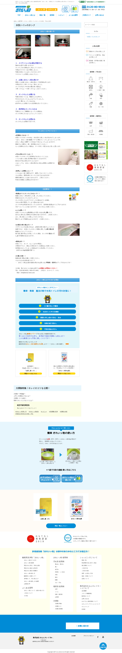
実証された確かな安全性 (31, 568)
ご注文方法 (85, 568)
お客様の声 (27, 584)
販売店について (86, 596)
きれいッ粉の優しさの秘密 (31, 581)
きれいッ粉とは (30, 15)
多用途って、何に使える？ (31, 578)
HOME (83, 609)
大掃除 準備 (58, 603)
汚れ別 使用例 (58, 561)
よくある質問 (73, 15)
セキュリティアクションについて (91, 604)
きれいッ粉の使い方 (29, 573)
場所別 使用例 (58, 586)
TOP (19, 15)
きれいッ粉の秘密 (29, 563)
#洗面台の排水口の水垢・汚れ (24, 414)
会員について (85, 578)
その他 (26, 595)
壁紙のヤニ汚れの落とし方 (97, 51)
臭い (101, 79)
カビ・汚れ (101, 104)
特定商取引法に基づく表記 (89, 563)
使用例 (52, 15)
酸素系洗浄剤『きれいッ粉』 (33, 557)
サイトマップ (85, 606)
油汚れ (91, 88)
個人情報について (87, 565)
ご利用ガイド (86, 15)
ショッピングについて (88, 557)
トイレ (25, 21)
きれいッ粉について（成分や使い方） (34, 590)
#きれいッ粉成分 (34, 411)
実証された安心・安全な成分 (32, 565)
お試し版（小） (45, 507)
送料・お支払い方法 (87, 573)
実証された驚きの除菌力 (31, 570)
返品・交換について (87, 576)
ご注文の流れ (85, 570)
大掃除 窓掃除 (59, 608)
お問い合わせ (99, 15)
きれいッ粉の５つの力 (30, 560)
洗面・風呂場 (90, 132)
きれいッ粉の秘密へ (57, 344)
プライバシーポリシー (89, 635)
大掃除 (56, 601)
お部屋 (101, 132)
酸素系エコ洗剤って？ (30, 576)
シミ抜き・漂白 (101, 88)
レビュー (61, 15)
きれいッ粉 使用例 (60, 557)
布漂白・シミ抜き (60, 572)
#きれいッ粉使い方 (21, 411)
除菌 (91, 104)
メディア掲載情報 (87, 593)
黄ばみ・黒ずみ (91, 79)
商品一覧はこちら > (61, 526)
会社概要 (84, 590)
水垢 (91, 96)
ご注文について (28, 593)
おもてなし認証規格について (90, 601)
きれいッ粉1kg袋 (76, 507)
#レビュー (44, 411)
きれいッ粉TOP (18, 21)
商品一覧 (42, 15)
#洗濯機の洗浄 (53, 411)
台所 (91, 124)
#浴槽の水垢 (63, 411)
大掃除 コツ (58, 606)
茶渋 (101, 96)
